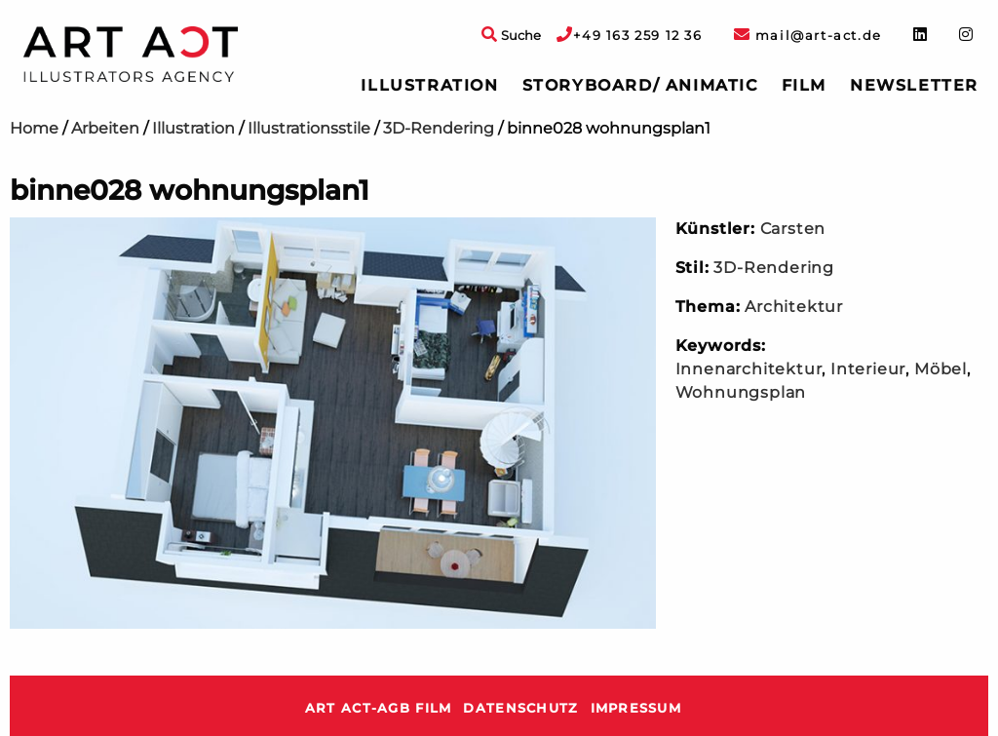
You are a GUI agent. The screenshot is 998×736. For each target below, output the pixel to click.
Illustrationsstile (309, 128)
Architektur (794, 306)
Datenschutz (520, 708)
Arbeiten (105, 128)
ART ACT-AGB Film (378, 708)
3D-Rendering (438, 128)
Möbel (940, 369)
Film (804, 85)
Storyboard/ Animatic (640, 85)
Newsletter (914, 85)
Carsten (793, 228)
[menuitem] (429, 85)
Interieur (867, 369)
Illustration (429, 85)
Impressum (636, 708)
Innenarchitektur (749, 369)
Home (34, 128)
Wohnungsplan (741, 392)
